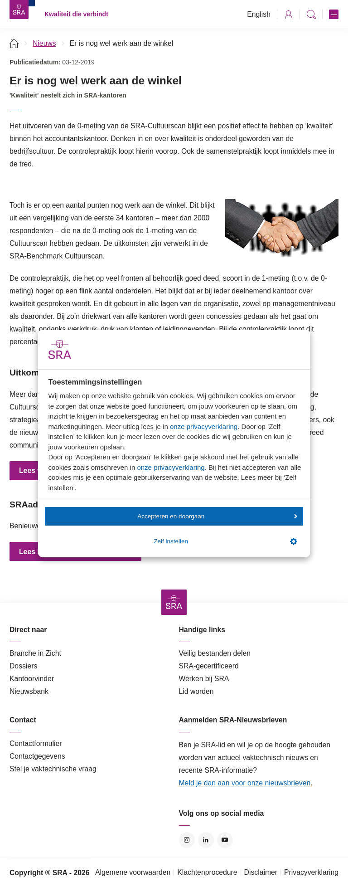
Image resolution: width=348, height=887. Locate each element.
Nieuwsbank (29, 691)
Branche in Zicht (35, 653)
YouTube (225, 840)
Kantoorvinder (32, 678)
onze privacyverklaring (203, 426)
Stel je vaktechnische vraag (53, 769)
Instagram (187, 840)
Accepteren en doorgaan (217, 516)
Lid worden (196, 691)
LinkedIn (206, 840)
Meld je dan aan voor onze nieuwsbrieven (245, 783)
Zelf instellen (225, 541)
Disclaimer (261, 872)
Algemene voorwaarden (132, 872)
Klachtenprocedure (207, 872)
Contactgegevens (37, 756)
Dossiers (23, 666)
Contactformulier (36, 743)
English (259, 14)
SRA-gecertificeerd (209, 666)
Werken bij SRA (204, 678)
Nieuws (44, 43)
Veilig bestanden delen (215, 653)
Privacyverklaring (311, 872)
